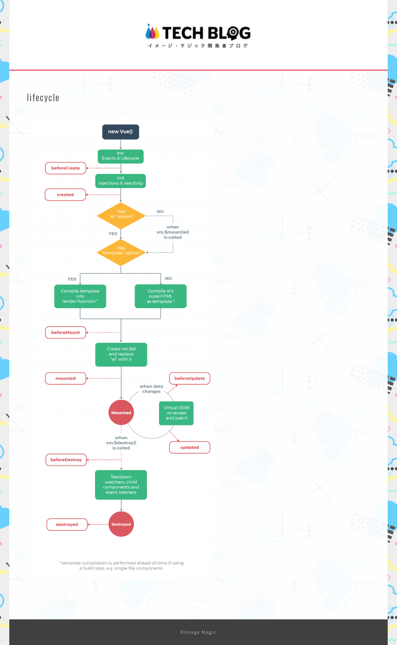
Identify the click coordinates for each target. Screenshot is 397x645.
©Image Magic (198, 632)
